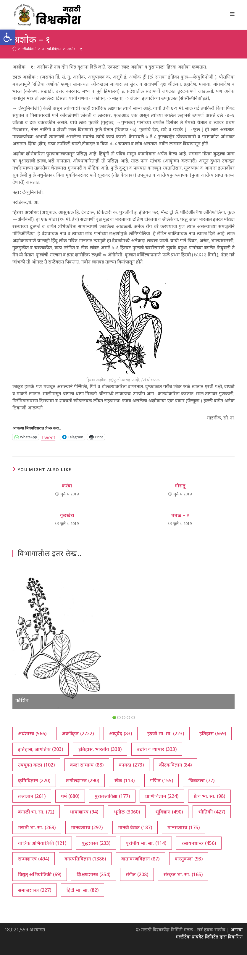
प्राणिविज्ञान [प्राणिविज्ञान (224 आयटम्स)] (161, 796)
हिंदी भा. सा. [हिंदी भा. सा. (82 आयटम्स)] (83, 890)
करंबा (67, 485)
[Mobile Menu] (232, 13)
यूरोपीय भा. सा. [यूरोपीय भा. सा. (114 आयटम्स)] (146, 843)
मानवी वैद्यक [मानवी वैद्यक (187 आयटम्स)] (135, 827)
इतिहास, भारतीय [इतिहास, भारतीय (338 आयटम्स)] (100, 749)
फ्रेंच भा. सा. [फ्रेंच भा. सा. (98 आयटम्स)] (209, 796)
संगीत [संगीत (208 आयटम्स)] (137, 874)
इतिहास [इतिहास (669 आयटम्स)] (212, 733)
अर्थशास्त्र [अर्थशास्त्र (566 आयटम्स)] (32, 733)
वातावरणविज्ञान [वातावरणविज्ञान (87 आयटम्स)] (140, 858)
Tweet (48, 436)
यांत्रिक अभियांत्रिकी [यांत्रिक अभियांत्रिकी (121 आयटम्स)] (42, 843)
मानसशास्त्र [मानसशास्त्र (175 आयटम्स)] (183, 827)
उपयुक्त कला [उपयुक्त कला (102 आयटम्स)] (36, 764)
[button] (7, 37)
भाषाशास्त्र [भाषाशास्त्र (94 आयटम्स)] (84, 811)
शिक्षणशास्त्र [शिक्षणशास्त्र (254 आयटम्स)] (93, 874)
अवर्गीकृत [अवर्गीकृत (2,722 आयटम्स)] (78, 733)
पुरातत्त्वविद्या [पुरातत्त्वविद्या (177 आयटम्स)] (112, 796)
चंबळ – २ (180, 515)
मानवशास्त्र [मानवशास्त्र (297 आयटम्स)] (87, 827)
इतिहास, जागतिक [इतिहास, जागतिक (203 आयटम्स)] (40, 749)
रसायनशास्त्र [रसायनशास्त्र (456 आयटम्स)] (199, 843)
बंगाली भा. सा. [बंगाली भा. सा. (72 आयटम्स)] (36, 811)
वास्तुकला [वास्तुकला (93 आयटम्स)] (189, 858)
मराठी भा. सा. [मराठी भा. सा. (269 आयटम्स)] (37, 827)
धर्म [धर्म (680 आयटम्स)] (70, 796)
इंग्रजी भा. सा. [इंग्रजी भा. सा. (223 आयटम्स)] (165, 733)
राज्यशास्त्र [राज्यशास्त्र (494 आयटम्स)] (33, 858)
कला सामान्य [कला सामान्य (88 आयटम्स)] (87, 764)
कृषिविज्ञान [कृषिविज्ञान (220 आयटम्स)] (34, 780)
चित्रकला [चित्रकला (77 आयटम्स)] (201, 780)
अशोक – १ (74, 48)
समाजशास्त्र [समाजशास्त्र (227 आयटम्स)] (34, 890)
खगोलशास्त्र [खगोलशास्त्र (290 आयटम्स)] (82, 780)
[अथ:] (14, 48)
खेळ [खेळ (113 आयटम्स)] (124, 780)
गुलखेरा (67, 515)
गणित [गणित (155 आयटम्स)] (161, 780)
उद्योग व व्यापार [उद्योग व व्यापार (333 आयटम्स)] (157, 749)
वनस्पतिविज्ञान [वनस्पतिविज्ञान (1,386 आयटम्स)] (85, 858)
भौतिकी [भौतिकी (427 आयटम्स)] (211, 811)
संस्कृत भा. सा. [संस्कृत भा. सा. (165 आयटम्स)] (183, 874)
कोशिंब (22, 700)
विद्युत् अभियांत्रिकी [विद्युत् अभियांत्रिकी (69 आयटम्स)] (39, 874)
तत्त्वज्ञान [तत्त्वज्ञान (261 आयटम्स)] (32, 796)
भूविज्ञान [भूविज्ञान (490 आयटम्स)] (169, 811)
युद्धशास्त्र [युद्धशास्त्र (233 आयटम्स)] (96, 843)
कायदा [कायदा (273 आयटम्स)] (131, 764)
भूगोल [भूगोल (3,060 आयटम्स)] (127, 811)
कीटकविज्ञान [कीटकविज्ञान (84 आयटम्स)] (175, 764)
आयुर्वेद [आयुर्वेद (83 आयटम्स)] (120, 733)
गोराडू (180, 485)
